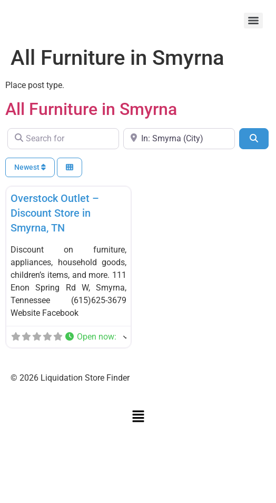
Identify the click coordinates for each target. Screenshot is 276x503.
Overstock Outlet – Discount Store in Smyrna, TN (55, 213)
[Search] (254, 138)
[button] (95, 337)
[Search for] (63, 138)
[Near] (179, 138)
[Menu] (253, 20)
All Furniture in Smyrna (91, 109)
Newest (30, 167)
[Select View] (69, 167)
